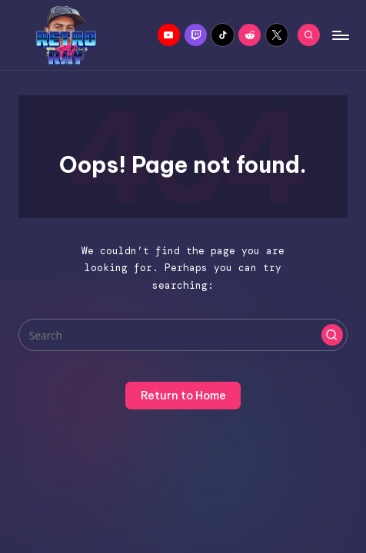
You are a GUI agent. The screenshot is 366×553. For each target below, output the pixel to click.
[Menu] (340, 35)
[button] (332, 335)
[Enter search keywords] (183, 335)
